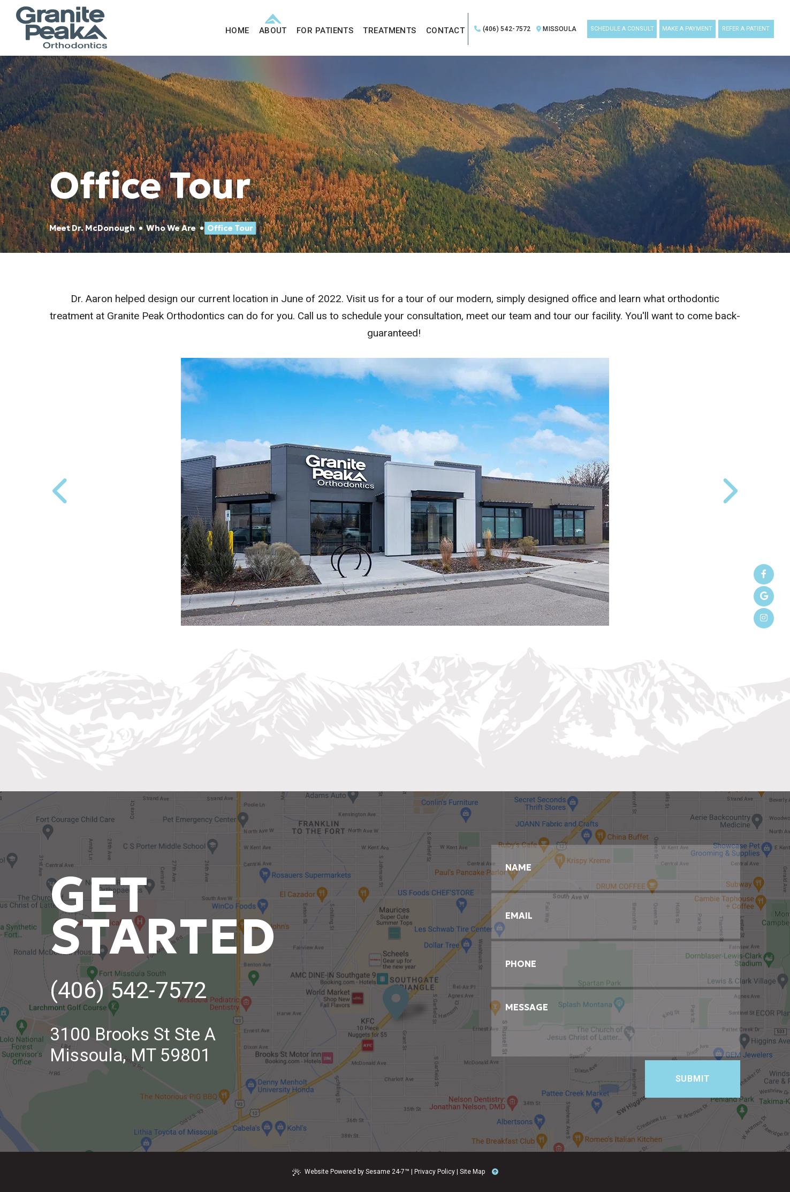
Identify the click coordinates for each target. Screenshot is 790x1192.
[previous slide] (64, 492)
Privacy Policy (434, 1171)
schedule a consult (622, 28)
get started (163, 915)
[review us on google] (764, 596)
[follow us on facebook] (764, 574)
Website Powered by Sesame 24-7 (350, 1171)
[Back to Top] (495, 1172)
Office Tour (230, 228)
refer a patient (746, 28)
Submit (692, 1079)
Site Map (472, 1171)
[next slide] (725, 492)
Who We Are (171, 228)
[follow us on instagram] (764, 618)
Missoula (556, 29)
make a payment (687, 28)
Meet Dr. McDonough (92, 228)
